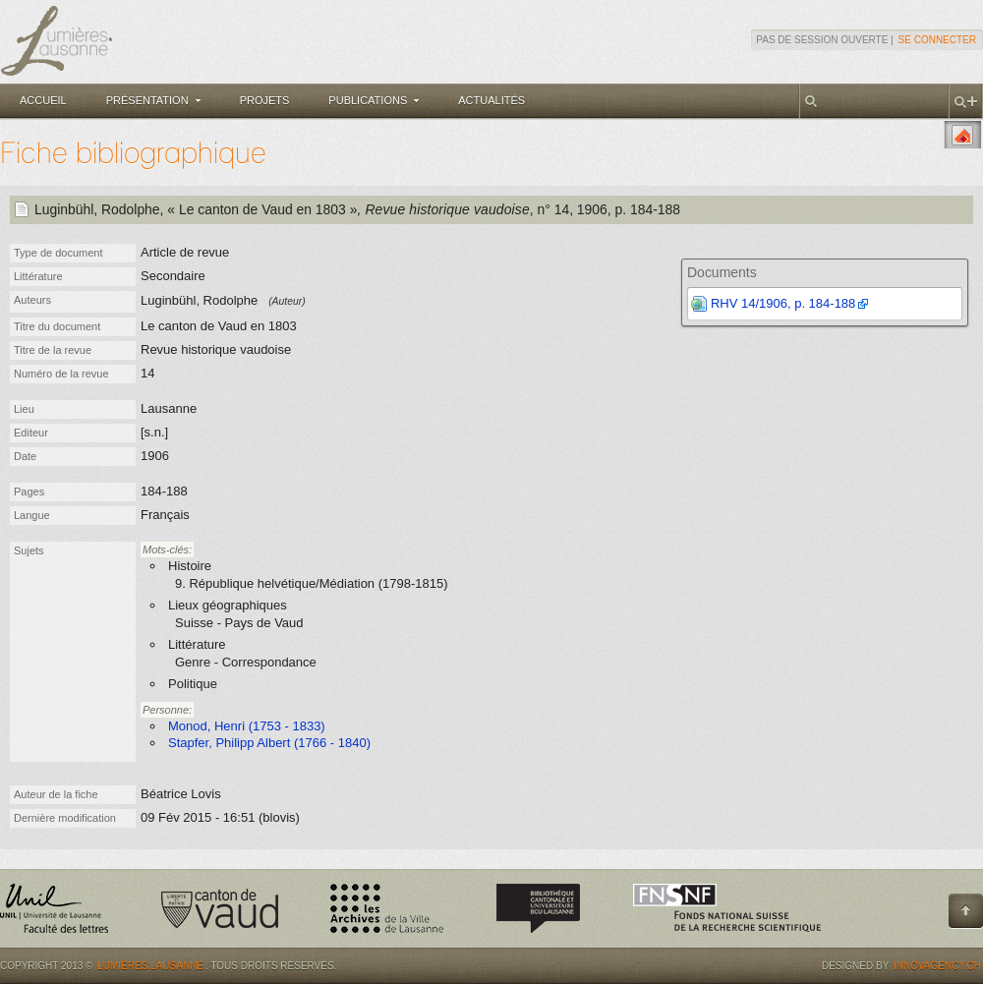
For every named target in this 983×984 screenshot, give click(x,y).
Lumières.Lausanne (150, 965)
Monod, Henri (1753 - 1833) (246, 726)
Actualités (491, 100)
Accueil (43, 100)
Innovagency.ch (937, 965)
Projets (265, 100)
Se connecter (937, 39)
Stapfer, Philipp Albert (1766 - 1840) (269, 742)
